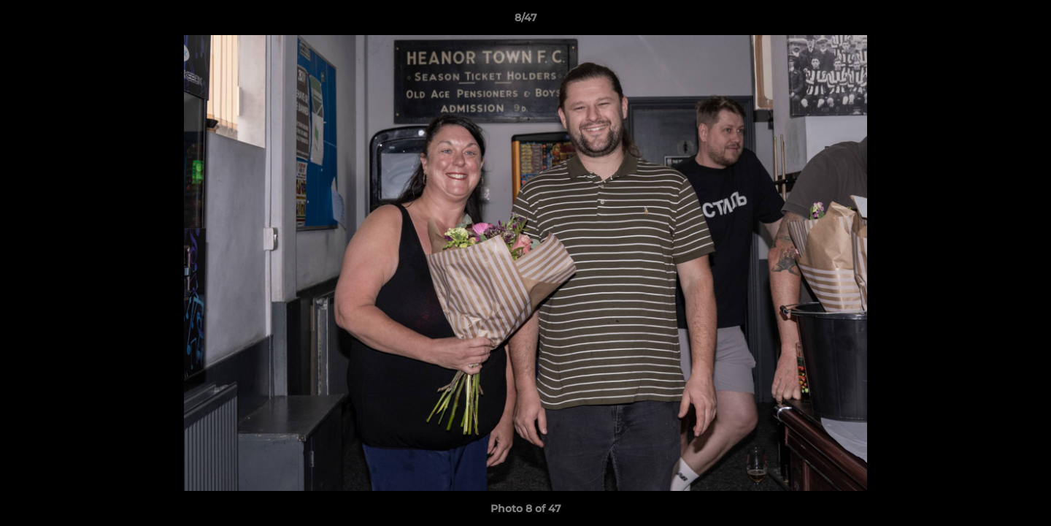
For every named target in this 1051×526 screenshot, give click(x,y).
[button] (1024, 21)
